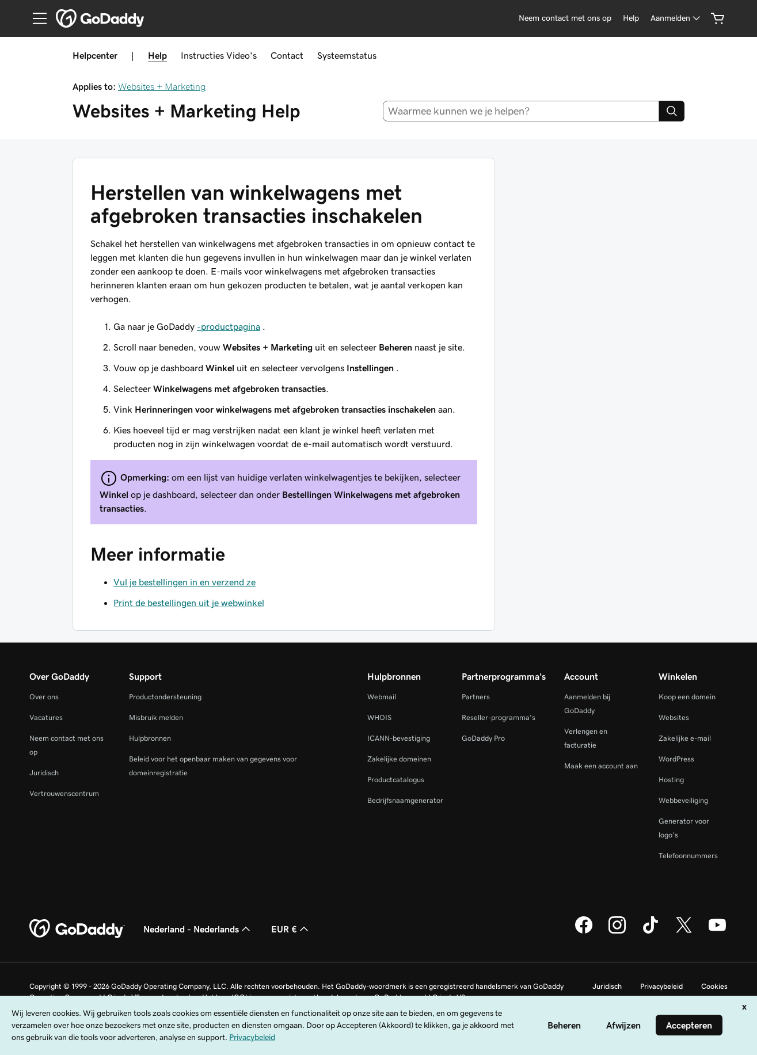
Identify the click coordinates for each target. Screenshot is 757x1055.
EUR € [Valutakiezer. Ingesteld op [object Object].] (291, 929)
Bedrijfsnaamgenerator (405, 800)
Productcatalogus (395, 779)
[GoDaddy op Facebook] (583, 931)
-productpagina (228, 326)
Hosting (671, 779)
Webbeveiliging (683, 800)
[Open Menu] (35, 18)
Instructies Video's (219, 55)
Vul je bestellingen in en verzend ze (184, 581)
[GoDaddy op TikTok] (650, 931)
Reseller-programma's (498, 717)
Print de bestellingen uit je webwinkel (188, 602)
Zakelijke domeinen (399, 759)
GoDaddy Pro (483, 738)
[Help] (631, 18)
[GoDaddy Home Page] (77, 929)
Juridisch (44, 772)
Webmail (381, 696)
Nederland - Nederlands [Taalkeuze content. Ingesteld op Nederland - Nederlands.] (198, 929)
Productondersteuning (165, 696)
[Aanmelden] (676, 18)
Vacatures (46, 717)
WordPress (676, 759)
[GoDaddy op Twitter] (684, 931)
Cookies (714, 986)
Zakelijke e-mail (685, 738)
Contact (287, 55)
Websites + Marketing (162, 86)
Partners (476, 696)
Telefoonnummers (688, 855)
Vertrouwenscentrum (64, 793)
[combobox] (521, 111)
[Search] (671, 111)
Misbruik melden (156, 717)
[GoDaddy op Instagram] (617, 931)
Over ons (44, 696)
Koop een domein (687, 696)
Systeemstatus (346, 55)
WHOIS (379, 717)
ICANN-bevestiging (398, 738)
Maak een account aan (601, 766)
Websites (674, 717)
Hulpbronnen (150, 738)
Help (157, 55)
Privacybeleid (661, 986)
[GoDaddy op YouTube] (717, 931)
